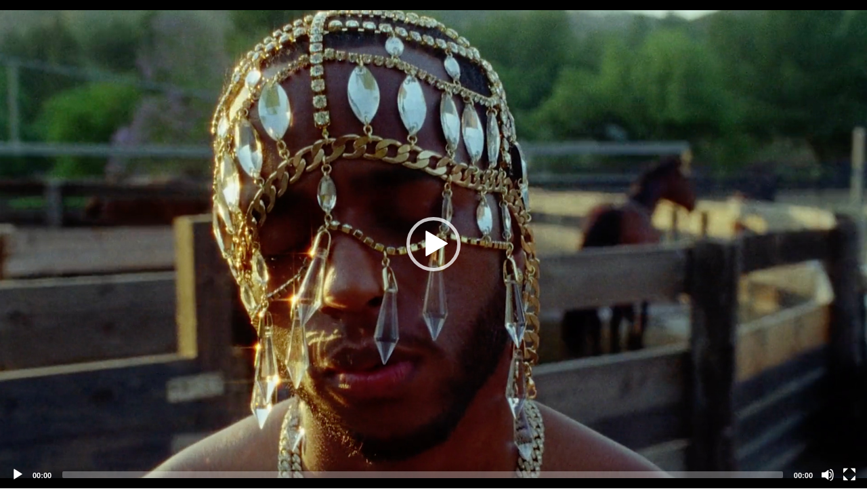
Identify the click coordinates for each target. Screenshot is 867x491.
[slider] (422, 474)
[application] (433, 244)
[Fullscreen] (849, 475)
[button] (433, 244)
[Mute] (827, 475)
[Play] (17, 475)
